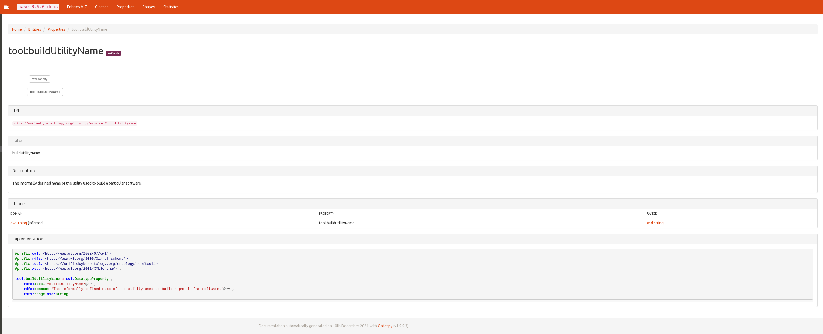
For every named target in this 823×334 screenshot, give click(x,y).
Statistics (171, 7)
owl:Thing (16, 223)
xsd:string (654, 223)
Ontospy (382, 326)
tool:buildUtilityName (43, 91)
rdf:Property (37, 79)
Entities (32, 29)
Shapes (149, 7)
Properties (125, 7)
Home (14, 29)
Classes (101, 7)
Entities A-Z (77, 7)
